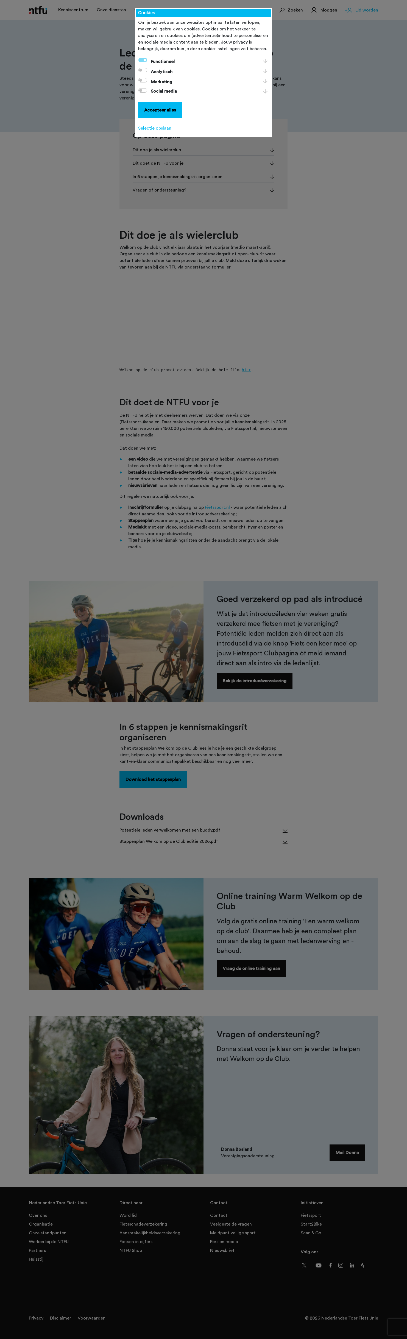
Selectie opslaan (154, 128)
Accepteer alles (160, 110)
